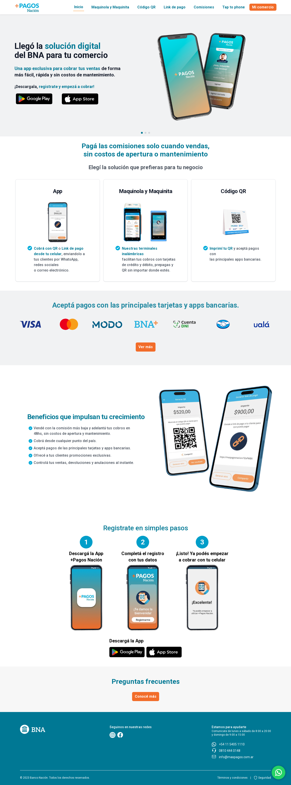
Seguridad (264, 777)
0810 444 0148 (229, 750)
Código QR (146, 7)
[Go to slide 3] (149, 133)
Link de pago (175, 7)
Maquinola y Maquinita (110, 7)
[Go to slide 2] (145, 133)
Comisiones (204, 7)
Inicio (78, 7)
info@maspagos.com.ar (236, 757)
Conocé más (145, 696)
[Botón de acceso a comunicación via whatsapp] (278, 772)
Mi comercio (263, 7)
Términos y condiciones (232, 777)
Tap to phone (233, 7)
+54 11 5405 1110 (232, 744)
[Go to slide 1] (142, 133)
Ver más (145, 347)
